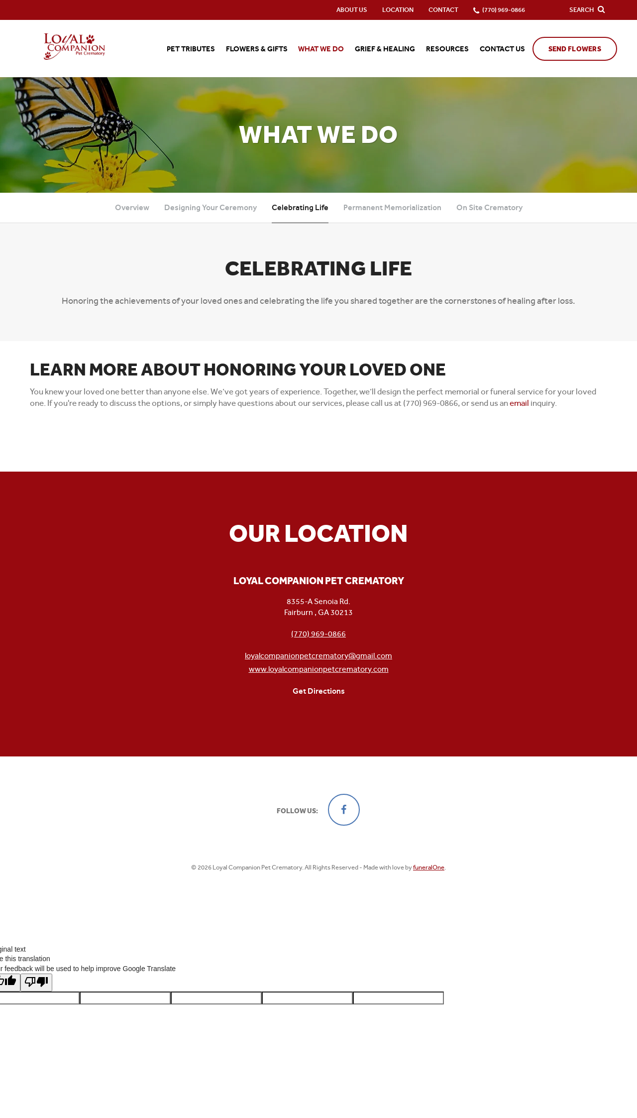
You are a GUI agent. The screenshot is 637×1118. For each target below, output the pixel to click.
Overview (132, 207)
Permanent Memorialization (392, 207)
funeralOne (428, 867)
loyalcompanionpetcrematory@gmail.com (318, 655)
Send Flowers (574, 49)
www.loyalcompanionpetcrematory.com (319, 669)
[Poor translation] (36, 978)
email (519, 403)
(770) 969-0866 (318, 633)
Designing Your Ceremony (210, 207)
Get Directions (319, 691)
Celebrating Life (300, 207)
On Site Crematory (489, 207)
